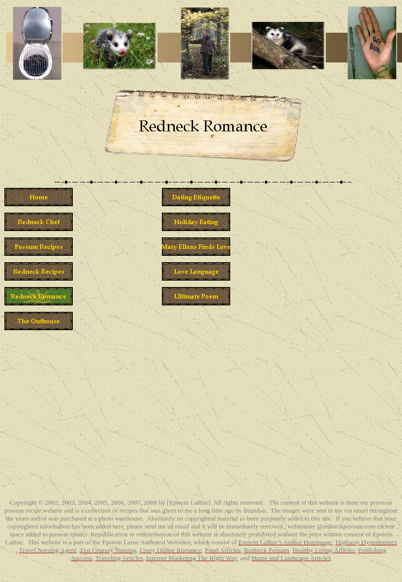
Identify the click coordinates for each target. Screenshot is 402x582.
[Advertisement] (358, 333)
